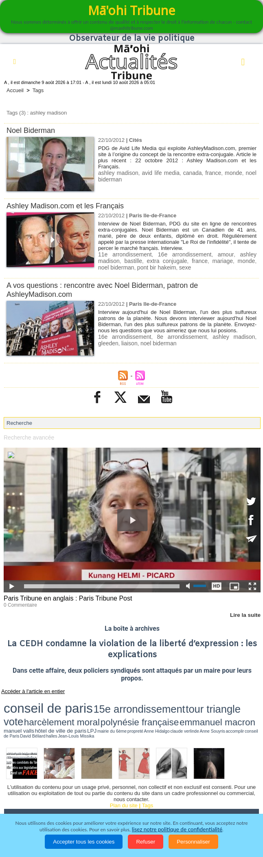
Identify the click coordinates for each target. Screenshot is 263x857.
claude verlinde (153, 710)
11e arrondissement (121, 254)
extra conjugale (136, 260)
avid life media (160, 173)
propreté (124, 710)
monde (234, 173)
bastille (106, 260)
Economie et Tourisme (98, 794)
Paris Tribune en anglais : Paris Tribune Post (64, 596)
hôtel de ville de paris (80, 709)
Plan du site (124, 779)
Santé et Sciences (31, 805)
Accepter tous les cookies (83, 842)
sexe (142, 266)
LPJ (98, 709)
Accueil (15, 90)
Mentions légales (232, 805)
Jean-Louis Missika (238, 710)
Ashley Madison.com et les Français (68, 205)
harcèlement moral (173, 702)
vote (146, 701)
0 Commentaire (19, 602)
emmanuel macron (25, 709)
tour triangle (124, 701)
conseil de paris (29, 701)
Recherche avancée (27, 436)
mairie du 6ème (110, 710)
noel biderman (238, 260)
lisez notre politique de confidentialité (177, 829)
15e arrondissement (81, 701)
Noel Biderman (32, 130)
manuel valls (56, 709)
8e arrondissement (171, 335)
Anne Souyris (169, 710)
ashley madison (117, 173)
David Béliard (213, 710)
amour (206, 254)
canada (193, 173)
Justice (240, 794)
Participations (183, 805)
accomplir (182, 710)
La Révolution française (126, 805)
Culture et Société (159, 794)
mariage (187, 260)
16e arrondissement (172, 254)
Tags (38, 90)
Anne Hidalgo (136, 710)
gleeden (245, 335)
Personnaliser (193, 842)
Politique (49, 794)
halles (224, 710)
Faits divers (207, 794)
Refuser (145, 842)
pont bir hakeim (116, 266)
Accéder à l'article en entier (28, 688)
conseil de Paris (196, 710)
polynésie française (218, 702)
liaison (105, 341)
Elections (75, 805)
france (213, 173)
